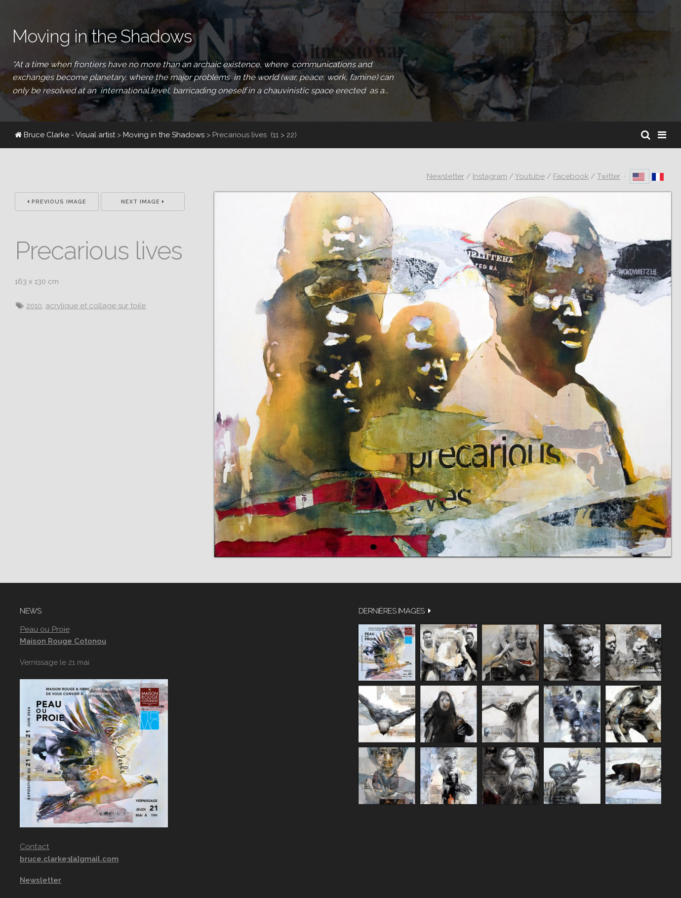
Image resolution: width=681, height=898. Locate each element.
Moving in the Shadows (163, 134)
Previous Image (56, 202)
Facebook (571, 176)
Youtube (530, 176)
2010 (34, 305)
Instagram (490, 176)
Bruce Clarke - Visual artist (65, 134)
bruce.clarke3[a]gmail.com (69, 859)
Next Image (142, 202)
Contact (34, 846)
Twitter (608, 176)
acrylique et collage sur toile (95, 305)
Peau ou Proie (45, 629)
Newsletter (445, 176)
